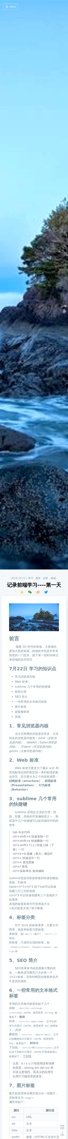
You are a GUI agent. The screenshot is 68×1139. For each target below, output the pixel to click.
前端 (53, 578)
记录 (45, 578)
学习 (30, 578)
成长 (38, 578)
